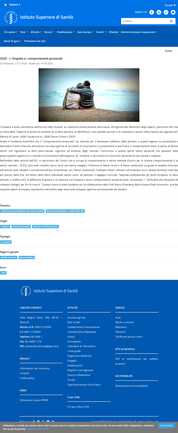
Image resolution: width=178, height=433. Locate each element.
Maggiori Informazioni (37, 429)
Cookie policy (27, 378)
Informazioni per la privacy (35, 368)
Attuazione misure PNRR (34, 400)
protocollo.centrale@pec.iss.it (42, 346)
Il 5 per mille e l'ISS (78, 407)
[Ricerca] (144, 21)
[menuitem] (11, 32)
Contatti (24, 373)
